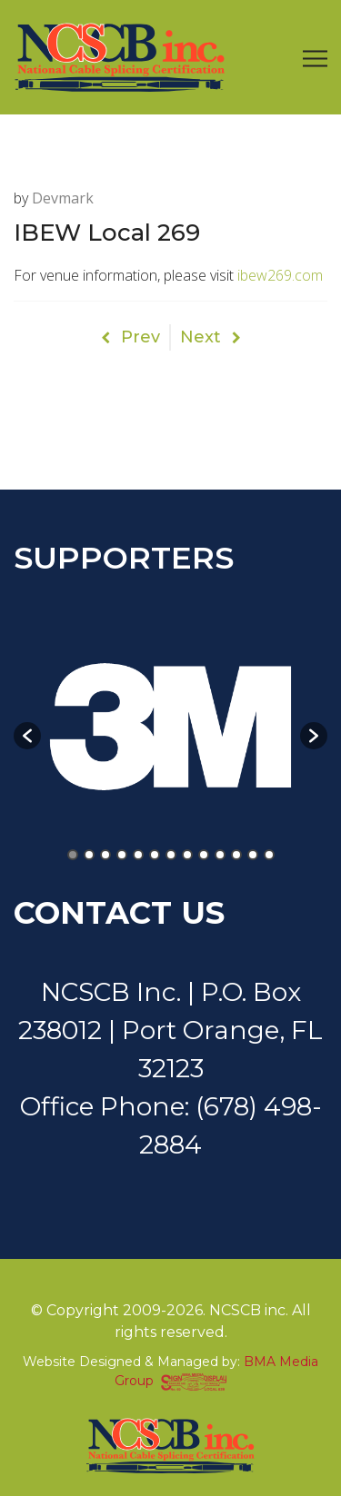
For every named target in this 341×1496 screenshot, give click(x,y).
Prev (130, 337)
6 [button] (154, 854)
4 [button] (121, 854)
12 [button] (252, 854)
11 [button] (236, 854)
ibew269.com (280, 275)
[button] (27, 735)
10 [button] (220, 854)
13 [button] (269, 854)
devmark (63, 198)
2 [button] (89, 854)
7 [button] (170, 854)
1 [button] (72, 854)
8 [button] (187, 854)
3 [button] (105, 854)
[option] (170, 727)
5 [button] (138, 854)
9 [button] (203, 854)
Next (210, 337)
